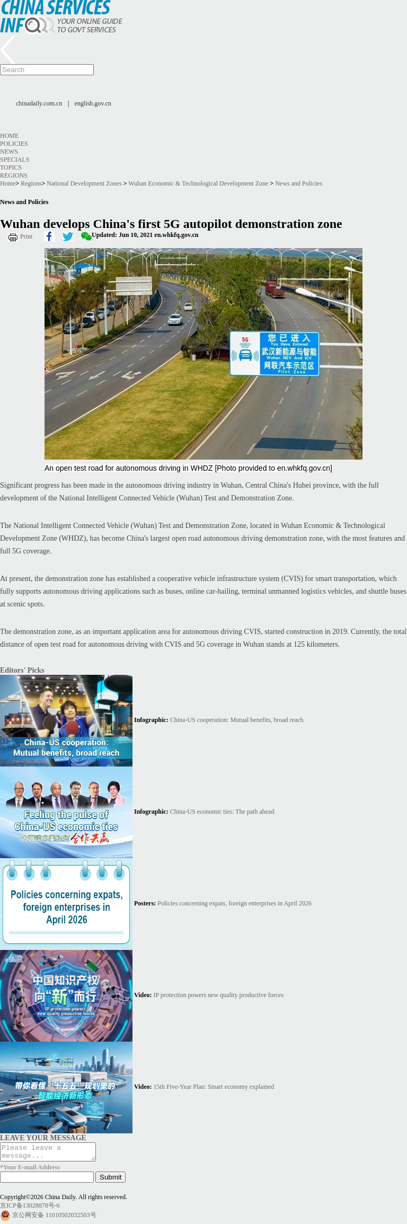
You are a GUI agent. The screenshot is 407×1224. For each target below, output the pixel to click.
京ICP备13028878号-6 (30, 1208)
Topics (11, 167)
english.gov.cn (93, 103)
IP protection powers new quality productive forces (219, 995)
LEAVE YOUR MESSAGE (43, 1137)
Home (9, 135)
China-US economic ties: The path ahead (222, 811)
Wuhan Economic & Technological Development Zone (198, 183)
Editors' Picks (22, 670)
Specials (14, 159)
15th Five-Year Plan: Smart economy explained (214, 1086)
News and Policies (298, 183)
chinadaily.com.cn (39, 103)
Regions (14, 175)
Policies (14, 143)
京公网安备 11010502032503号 (54, 1218)
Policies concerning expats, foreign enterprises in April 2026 (234, 903)
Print (26, 236)
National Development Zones (84, 183)
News (9, 151)
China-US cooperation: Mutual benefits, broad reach (237, 720)
